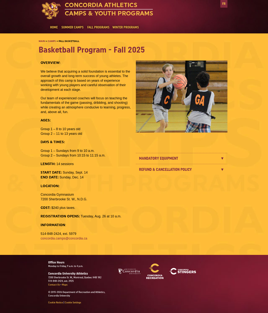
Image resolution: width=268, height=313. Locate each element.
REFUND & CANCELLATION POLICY (165, 170)
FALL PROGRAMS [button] (98, 27)
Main (42, 41)
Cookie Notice (55, 302)
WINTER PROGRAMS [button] (125, 27)
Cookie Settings (73, 302)
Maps (65, 284)
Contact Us (54, 284)
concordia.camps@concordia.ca (64, 238)
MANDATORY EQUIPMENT (158, 158)
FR (224, 3)
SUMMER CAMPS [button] (72, 27)
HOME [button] (54, 27)
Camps (52, 41)
